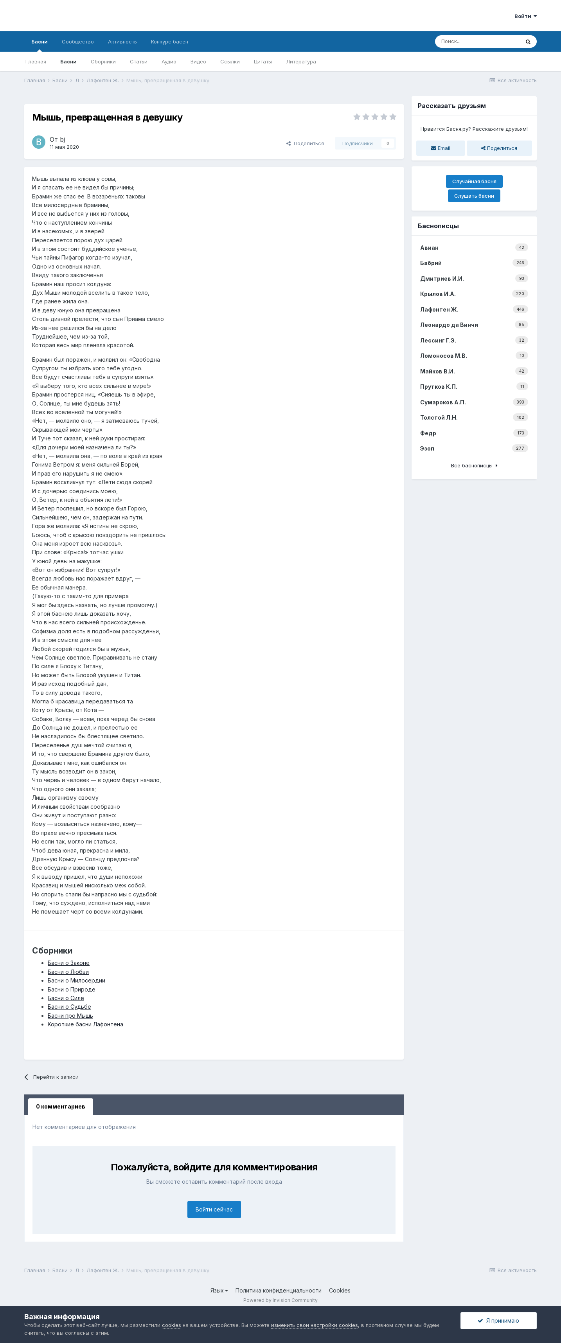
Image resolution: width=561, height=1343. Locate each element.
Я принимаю (498, 1320)
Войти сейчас (214, 1209)
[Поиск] (477, 41)
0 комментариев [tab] (60, 1106)
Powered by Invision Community (280, 1300)
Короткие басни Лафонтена (85, 1024)
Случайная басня (474, 181)
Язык (219, 1290)
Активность (122, 41)
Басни (39, 45)
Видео (198, 61)
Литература (301, 61)
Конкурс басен (169, 41)
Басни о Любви (68, 971)
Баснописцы (438, 226)
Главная (35, 61)
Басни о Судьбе (69, 1006)
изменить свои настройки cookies (314, 1325)
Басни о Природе (71, 989)
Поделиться (305, 143)
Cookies (340, 1290)
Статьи (138, 61)
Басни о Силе (66, 998)
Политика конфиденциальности (279, 1290)
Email (440, 148)
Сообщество (78, 41)
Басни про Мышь (70, 1015)
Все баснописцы (474, 465)
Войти (525, 16)
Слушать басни (474, 196)
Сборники (103, 61)
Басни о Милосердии (76, 980)
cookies (171, 1325)
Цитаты (263, 61)
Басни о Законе (69, 962)
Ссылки (230, 61)
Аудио (169, 61)
